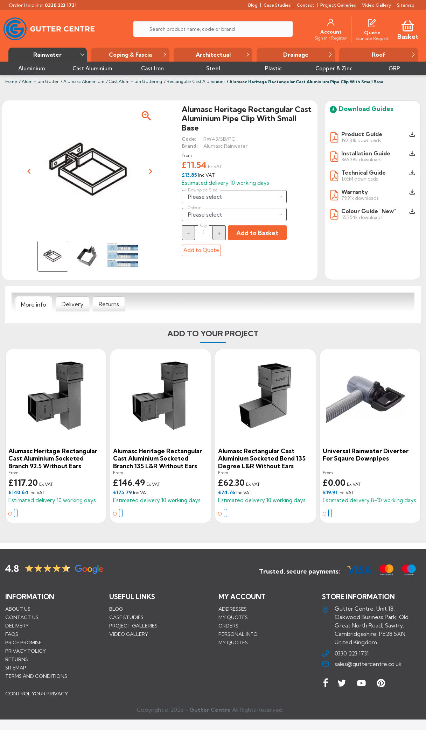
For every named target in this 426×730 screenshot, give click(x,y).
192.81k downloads (361, 140)
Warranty (354, 192)
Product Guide (361, 134)
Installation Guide (365, 153)
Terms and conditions (36, 676)
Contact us (22, 617)
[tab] (33, 304)
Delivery (17, 626)
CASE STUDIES (126, 617)
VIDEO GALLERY (128, 634)
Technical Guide (363, 172)
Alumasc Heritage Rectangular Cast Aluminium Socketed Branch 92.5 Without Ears (52, 458)
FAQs (11, 634)
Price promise (23, 642)
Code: (189, 139)
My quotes (233, 617)
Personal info (238, 634)
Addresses (232, 609)
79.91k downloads (359, 198)
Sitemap (15, 668)
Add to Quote (201, 250)
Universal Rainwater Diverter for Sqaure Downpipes (365, 454)
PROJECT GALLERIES (133, 626)
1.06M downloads (359, 178)
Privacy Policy (25, 651)
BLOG (116, 609)
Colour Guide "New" (368, 211)
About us (17, 609)
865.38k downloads (361, 159)
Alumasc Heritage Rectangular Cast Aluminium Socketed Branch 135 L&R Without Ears (157, 458)
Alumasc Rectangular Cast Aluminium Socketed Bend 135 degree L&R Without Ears (262, 458)
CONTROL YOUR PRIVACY (36, 699)
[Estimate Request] (372, 38)
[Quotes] (372, 22)
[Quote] (372, 32)
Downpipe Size (203, 190)
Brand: (190, 146)
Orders (228, 626)
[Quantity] (203, 232)
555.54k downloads (361, 217)
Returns (16, 659)
